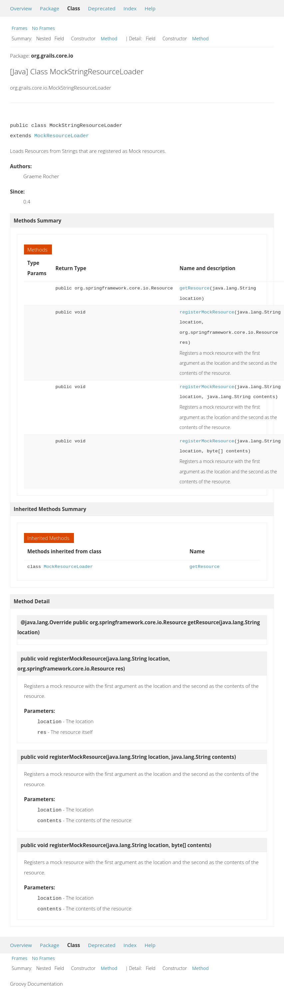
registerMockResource (206, 312)
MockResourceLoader (61, 136)
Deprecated (102, 8)
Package (49, 8)
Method (109, 38)
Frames (19, 28)
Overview (21, 8)
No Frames (43, 28)
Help (149, 8)
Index (130, 8)
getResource (194, 288)
